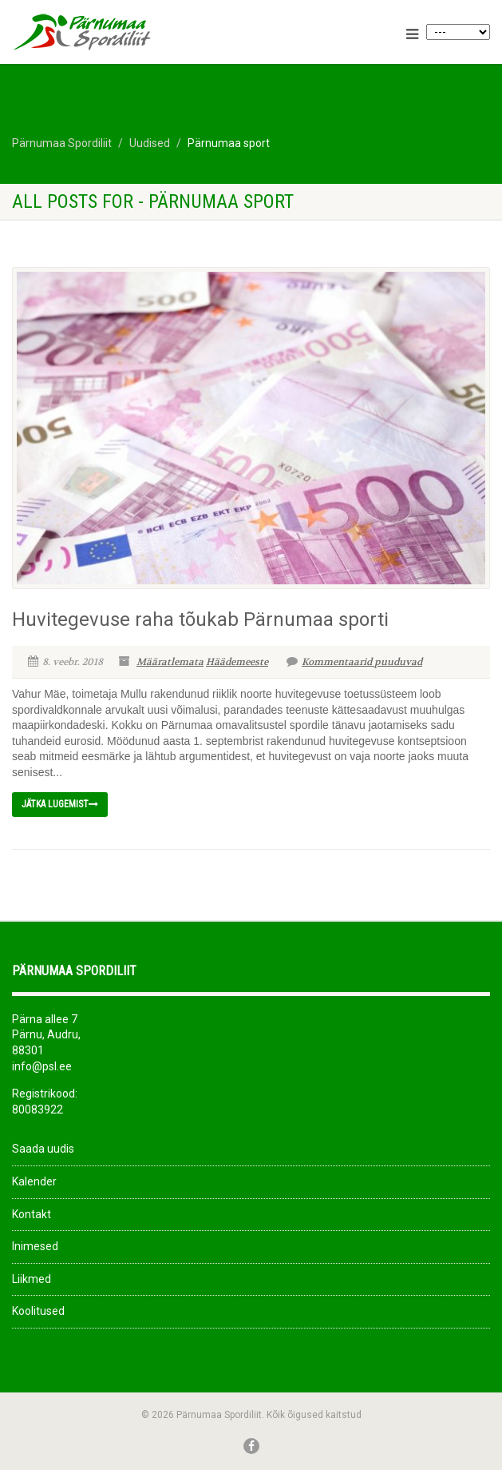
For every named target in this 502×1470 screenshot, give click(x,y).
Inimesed (35, 1246)
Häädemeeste (237, 661)
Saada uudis (43, 1148)
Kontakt (31, 1214)
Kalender (34, 1181)
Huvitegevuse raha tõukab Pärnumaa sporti (200, 619)
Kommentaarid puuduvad (354, 661)
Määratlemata (170, 661)
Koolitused (38, 1311)
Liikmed (31, 1279)
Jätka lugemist (60, 804)
